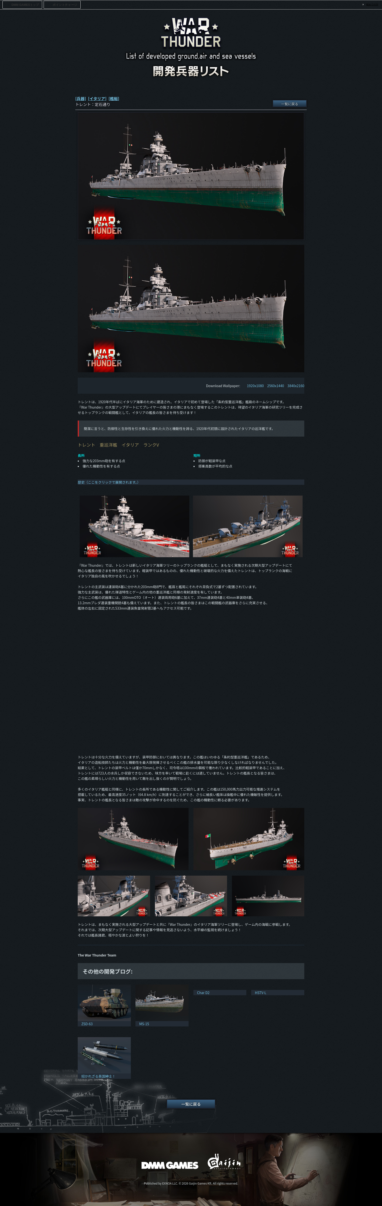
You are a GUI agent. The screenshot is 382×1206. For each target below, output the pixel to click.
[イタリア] (97, 98)
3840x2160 (295, 385)
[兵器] (80, 98)
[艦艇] (113, 98)
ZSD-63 (87, 1023)
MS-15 (144, 1023)
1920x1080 (255, 385)
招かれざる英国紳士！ (98, 1076)
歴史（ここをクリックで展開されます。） (109, 482)
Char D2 (203, 992)
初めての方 (372, 4)
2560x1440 (275, 385)
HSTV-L (260, 992)
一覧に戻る (289, 103)
